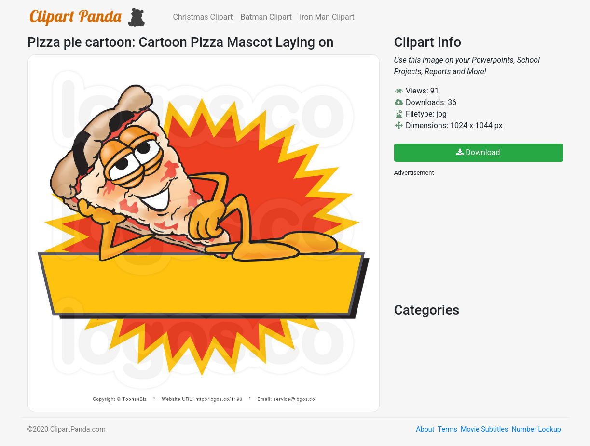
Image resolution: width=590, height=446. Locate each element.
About (425, 429)
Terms (447, 429)
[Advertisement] (466, 238)
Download (478, 152)
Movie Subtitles (484, 429)
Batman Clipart (266, 17)
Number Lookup (536, 429)
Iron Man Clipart (327, 17)
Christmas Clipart (203, 17)
